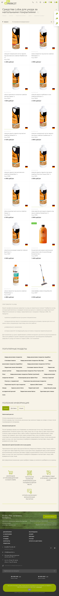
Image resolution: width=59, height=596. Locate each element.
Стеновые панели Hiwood (35, 367)
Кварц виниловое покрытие (13, 357)
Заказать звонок (50, 516)
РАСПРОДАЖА (33, 531)
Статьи (31, 538)
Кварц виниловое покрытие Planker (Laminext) (24, 374)
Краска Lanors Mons (17, 388)
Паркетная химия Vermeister (13, 367)
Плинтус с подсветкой (12, 381)
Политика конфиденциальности (13, 565)
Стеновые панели (10, 360)
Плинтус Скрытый (48, 377)
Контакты (6, 541)
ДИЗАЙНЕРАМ (7, 531)
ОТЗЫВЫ (6, 538)
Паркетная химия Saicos (27, 391)
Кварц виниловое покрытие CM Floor (38, 364)
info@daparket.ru (10, 552)
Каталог (6, 536)
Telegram (50, 548)
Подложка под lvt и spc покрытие (15, 384)
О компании (7, 534)
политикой (39, 587)
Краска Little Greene (36, 384)
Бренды (31, 536)
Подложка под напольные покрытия (35, 381)
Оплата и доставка (35, 541)
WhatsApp (54, 548)
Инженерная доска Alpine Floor (28, 377)
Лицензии (6, 543)
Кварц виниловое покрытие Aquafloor (39, 357)
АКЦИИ (31, 534)
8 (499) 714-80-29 (10, 547)
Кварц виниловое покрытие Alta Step (32, 360)
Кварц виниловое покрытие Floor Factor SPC (30, 371)
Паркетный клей (34, 388)
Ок (29, 589)
